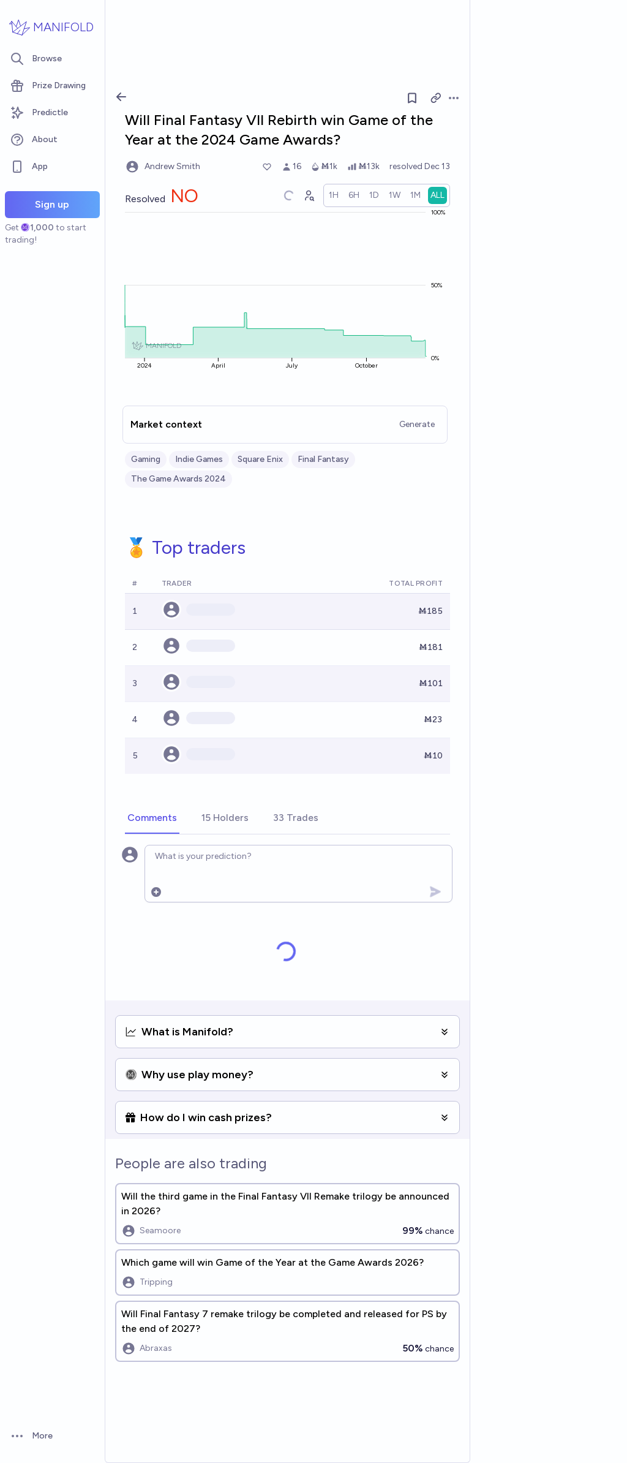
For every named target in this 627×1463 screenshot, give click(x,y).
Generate (417, 424)
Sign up (52, 204)
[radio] (333, 195)
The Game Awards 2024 (178, 479)
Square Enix (260, 459)
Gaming (145, 459)
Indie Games (199, 459)
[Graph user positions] (308, 195)
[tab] (152, 818)
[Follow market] (412, 98)
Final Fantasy (323, 459)
